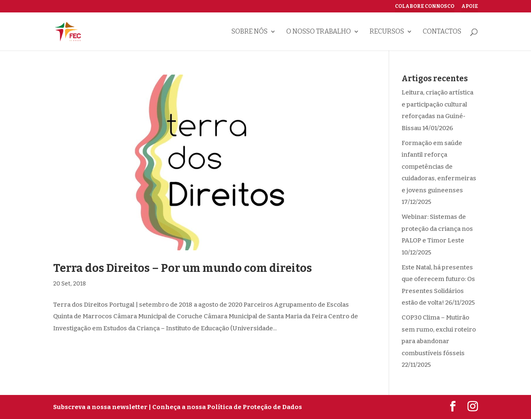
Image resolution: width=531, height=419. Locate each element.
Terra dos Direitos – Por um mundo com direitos (182, 268)
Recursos (387, 32)
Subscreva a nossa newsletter (100, 407)
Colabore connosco (424, 6)
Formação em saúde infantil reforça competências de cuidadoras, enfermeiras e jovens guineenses (439, 166)
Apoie (469, 6)
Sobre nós (249, 32)
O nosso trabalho (318, 32)
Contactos (442, 32)
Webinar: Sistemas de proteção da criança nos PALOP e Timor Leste (437, 228)
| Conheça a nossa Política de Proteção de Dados (225, 407)
